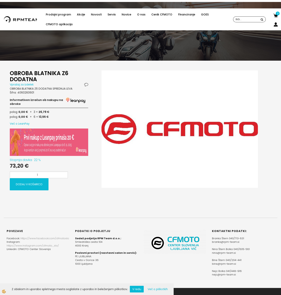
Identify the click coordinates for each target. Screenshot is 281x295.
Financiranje (186, 14)
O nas (141, 14)
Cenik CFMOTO (161, 14)
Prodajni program (58, 14)
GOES (205, 14)
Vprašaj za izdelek (22, 84)
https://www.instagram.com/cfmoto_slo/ (33, 245)
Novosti (96, 14)
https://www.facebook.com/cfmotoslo (45, 238)
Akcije (81, 14)
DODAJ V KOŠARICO (29, 184)
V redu (136, 289)
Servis (112, 14)
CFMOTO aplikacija (59, 24)
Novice (126, 14)
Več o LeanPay (20, 124)
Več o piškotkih (158, 289)
